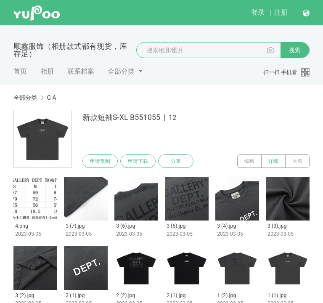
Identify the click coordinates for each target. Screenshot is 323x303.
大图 (297, 161)
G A (51, 97)
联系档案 (80, 71)
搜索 (295, 50)
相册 (47, 71)
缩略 (249, 161)
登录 (258, 12)
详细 (273, 161)
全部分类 (121, 71)
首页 (20, 71)
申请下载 (138, 161)
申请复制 (100, 161)
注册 (281, 12)
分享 (176, 161)
